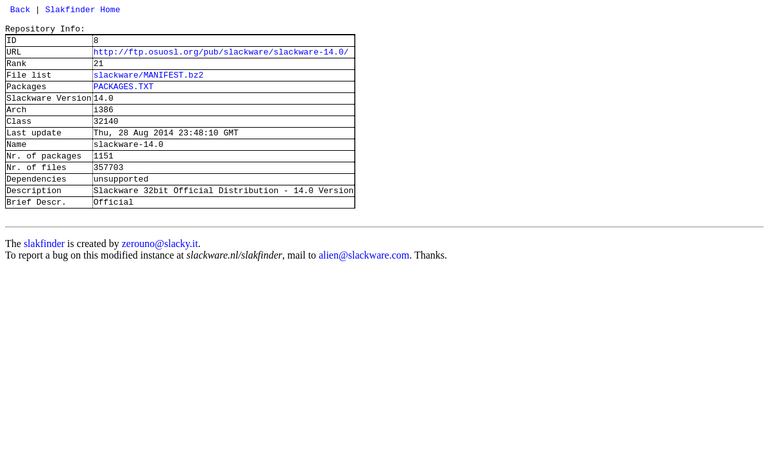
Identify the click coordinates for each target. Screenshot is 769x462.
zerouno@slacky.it (160, 280)
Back (17, 11)
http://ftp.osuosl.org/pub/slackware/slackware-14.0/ (221, 61)
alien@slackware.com (364, 291)
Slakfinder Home (82, 11)
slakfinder (44, 280)
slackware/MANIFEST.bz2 (149, 88)
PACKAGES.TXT (124, 101)
